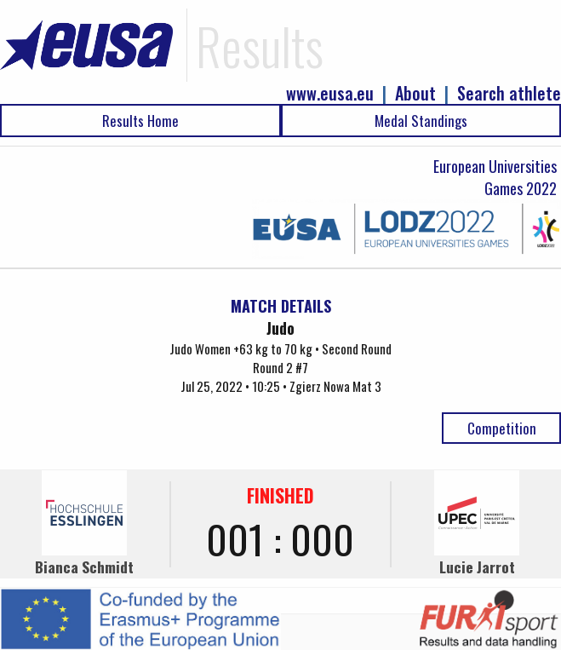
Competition (501, 428)
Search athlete (509, 93)
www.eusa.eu (330, 93)
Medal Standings (421, 120)
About (415, 93)
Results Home (140, 120)
